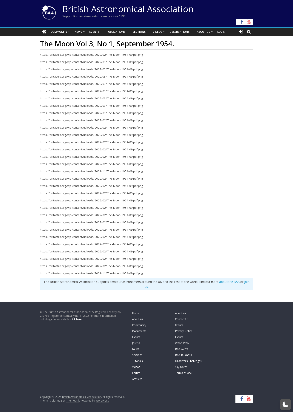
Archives (137, 379)
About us (137, 319)
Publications (116, 31)
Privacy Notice (183, 331)
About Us (203, 31)
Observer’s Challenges (188, 361)
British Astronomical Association (128, 9)
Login (221, 31)
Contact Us (182, 319)
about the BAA (229, 282)
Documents (139, 331)
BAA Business (183, 355)
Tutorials (137, 361)
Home (136, 313)
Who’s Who (182, 343)
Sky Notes (181, 367)
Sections (139, 31)
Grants (179, 325)
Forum (136, 373)
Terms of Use (183, 373)
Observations (179, 31)
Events (94, 31)
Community (59, 31)
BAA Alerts (181, 349)
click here (76, 319)
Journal (136, 343)
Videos (157, 31)
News (78, 31)
